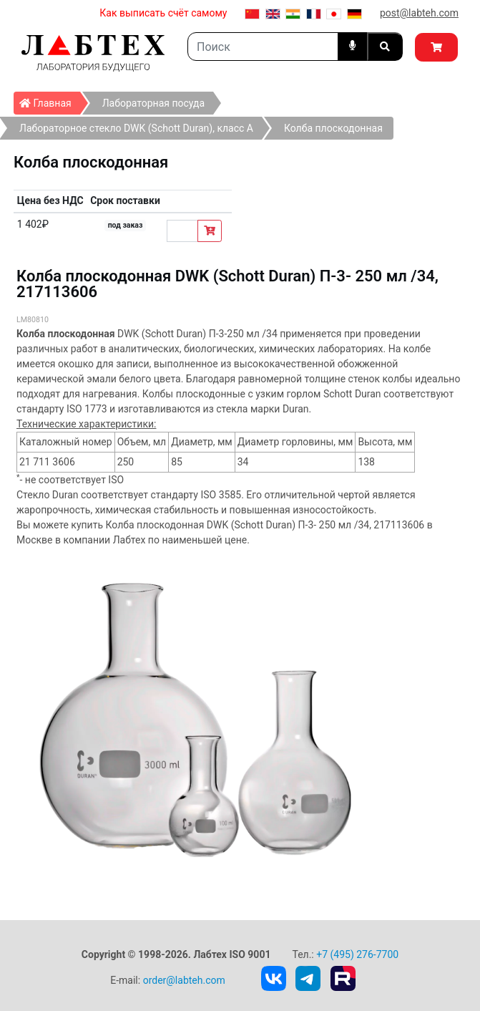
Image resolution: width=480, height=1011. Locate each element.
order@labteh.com (184, 980)
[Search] (262, 46)
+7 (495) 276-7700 (357, 954)
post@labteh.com (419, 13)
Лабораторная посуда (153, 103)
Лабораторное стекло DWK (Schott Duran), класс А (136, 128)
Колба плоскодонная (333, 128)
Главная (49, 100)
